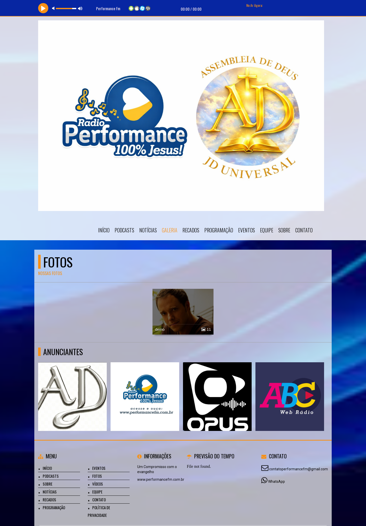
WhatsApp (276, 481)
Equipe (266, 230)
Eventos (246, 230)
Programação (218, 230)
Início (104, 230)
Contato (304, 230)
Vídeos (97, 484)
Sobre (284, 230)
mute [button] (54, 8)
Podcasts (124, 230)
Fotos (97, 476)
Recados (190, 230)
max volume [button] (80, 8)
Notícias (148, 230)
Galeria (169, 230)
